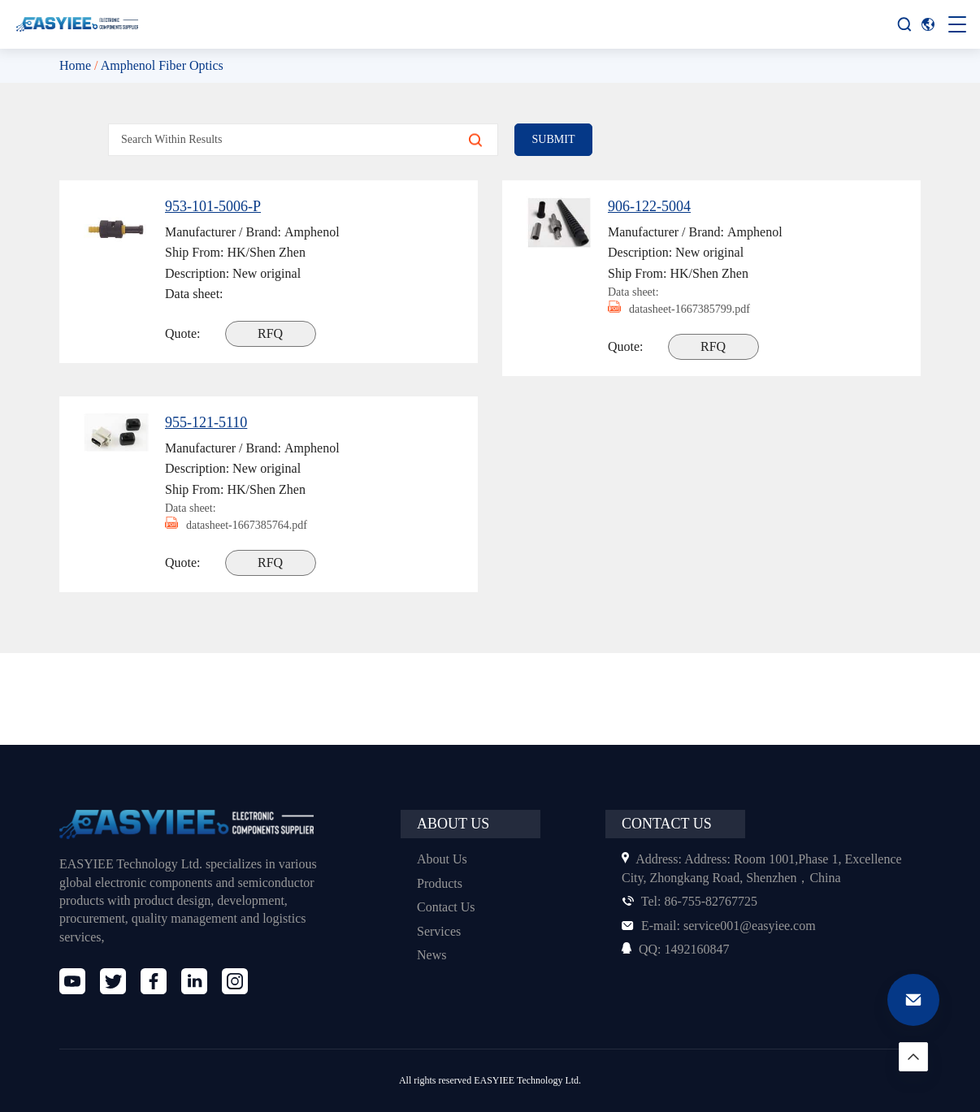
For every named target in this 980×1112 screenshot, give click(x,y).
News (433, 955)
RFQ (272, 333)
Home (76, 65)
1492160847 (679, 949)
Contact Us (448, 907)
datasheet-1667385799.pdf (688, 309)
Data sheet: (636, 291)
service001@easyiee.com (725, 925)
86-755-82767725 (694, 901)
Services (441, 931)
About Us (443, 859)
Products (442, 883)
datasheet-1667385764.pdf (245, 525)
